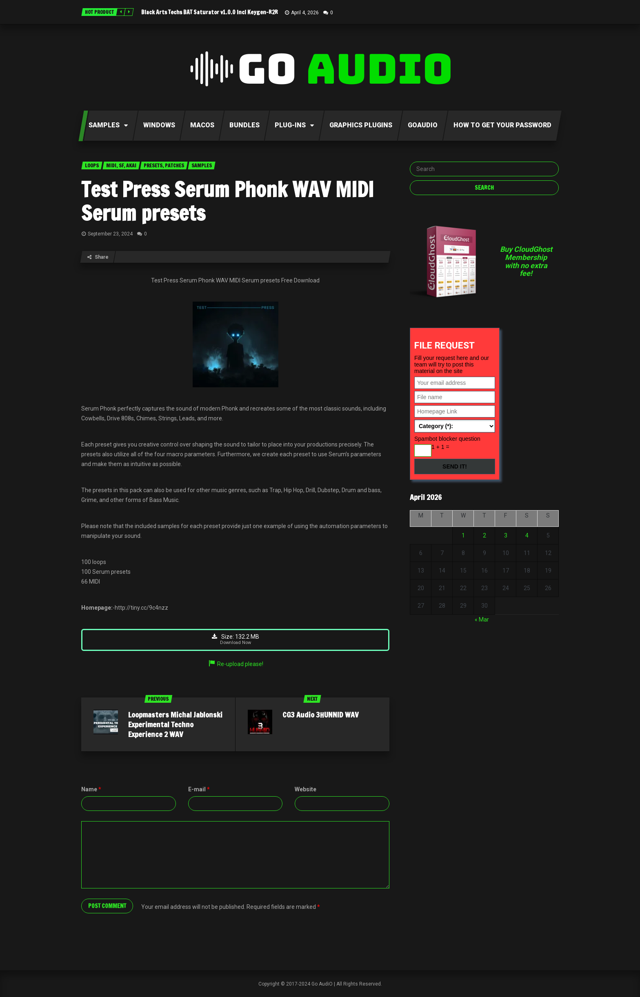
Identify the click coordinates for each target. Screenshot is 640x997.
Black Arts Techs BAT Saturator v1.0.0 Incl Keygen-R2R (209, 12)
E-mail (199, 789)
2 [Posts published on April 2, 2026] (484, 535)
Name (91, 789)
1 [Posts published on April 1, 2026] (463, 535)
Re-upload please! (235, 664)
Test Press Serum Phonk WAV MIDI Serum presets (227, 201)
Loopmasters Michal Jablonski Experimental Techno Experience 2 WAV (175, 724)
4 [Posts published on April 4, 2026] (527, 535)
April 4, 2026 (305, 13)
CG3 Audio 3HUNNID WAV (320, 714)
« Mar (482, 619)
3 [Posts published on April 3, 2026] (505, 535)
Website (305, 789)
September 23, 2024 (110, 234)
